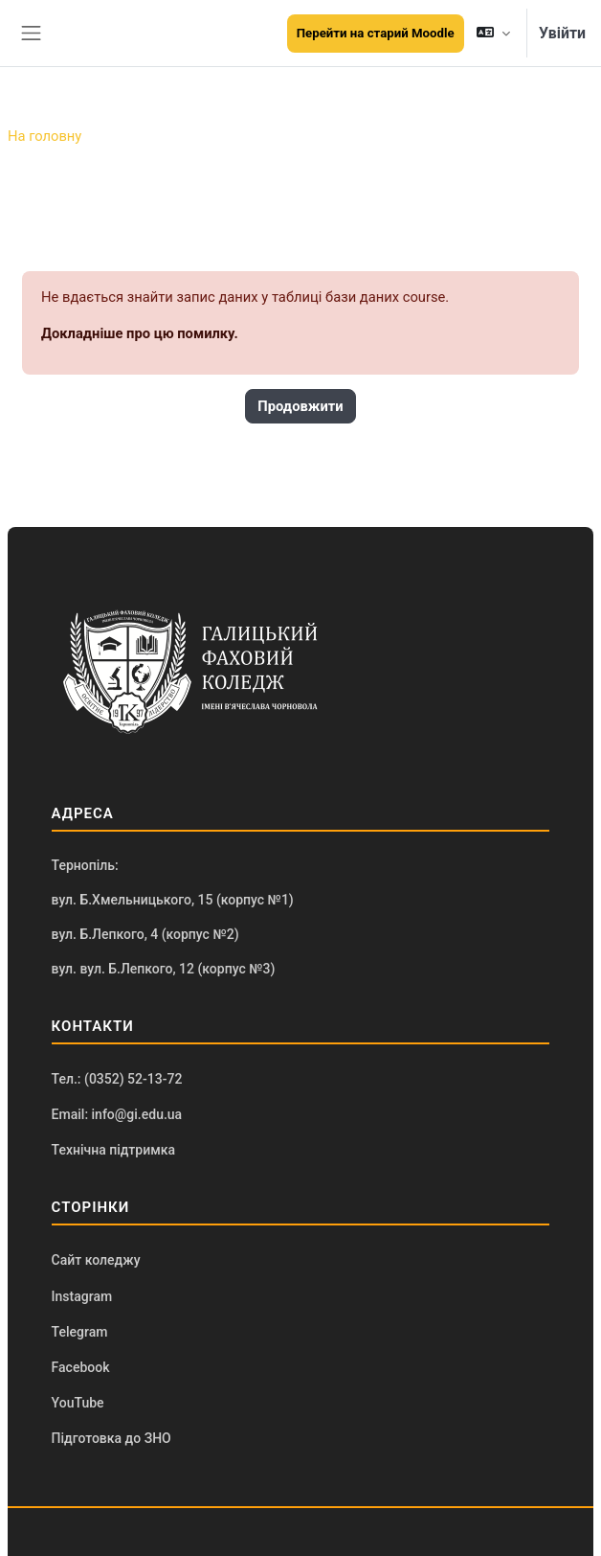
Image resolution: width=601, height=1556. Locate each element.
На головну (44, 136)
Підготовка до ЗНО (111, 1438)
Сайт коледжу (96, 1260)
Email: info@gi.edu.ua (117, 1114)
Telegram (80, 1331)
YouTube (78, 1402)
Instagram (82, 1296)
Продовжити (300, 406)
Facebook (81, 1367)
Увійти (562, 33)
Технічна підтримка (113, 1149)
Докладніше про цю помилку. (139, 333)
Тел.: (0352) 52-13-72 (117, 1079)
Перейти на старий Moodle (376, 33)
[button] (493, 33)
